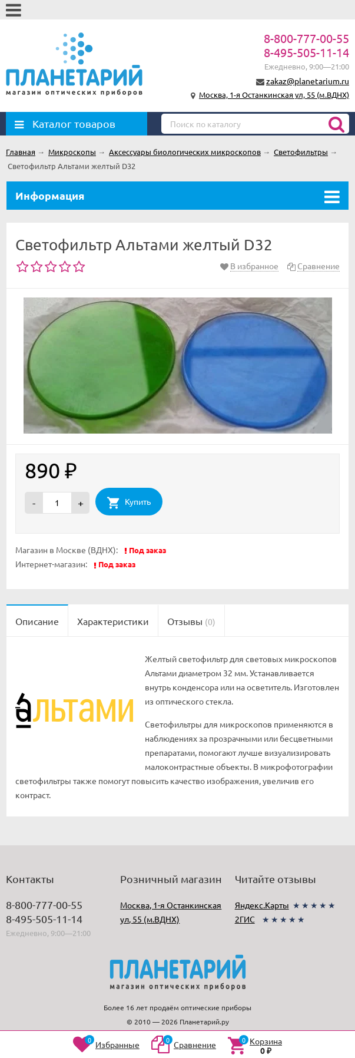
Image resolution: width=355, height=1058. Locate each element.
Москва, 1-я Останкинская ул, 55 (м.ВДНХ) (274, 95)
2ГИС (245, 919)
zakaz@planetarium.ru (307, 80)
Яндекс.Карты (262, 905)
